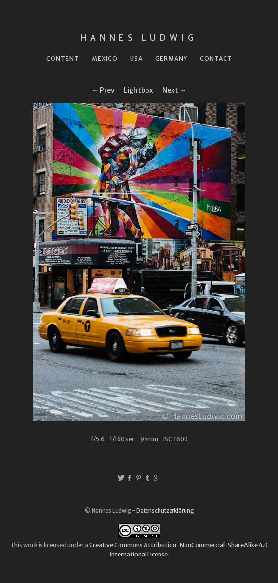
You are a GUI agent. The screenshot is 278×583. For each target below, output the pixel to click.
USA (136, 58)
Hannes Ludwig (139, 37)
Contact (216, 58)
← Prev (103, 90)
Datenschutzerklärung (165, 510)
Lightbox (138, 90)
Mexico (105, 58)
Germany (171, 58)
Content (62, 58)
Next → (174, 90)
